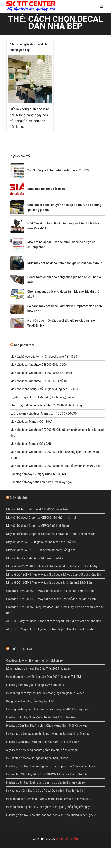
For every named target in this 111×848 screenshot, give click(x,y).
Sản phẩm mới (24, 345)
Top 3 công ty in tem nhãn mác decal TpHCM (58, 170)
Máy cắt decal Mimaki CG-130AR (31, 421)
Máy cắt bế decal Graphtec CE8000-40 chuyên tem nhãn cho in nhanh (50, 534)
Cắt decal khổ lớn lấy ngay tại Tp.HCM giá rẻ (34, 660)
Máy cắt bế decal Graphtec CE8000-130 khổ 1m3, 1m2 (41, 517)
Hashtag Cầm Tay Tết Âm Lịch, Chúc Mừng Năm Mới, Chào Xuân (47, 725)
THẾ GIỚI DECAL (21, 649)
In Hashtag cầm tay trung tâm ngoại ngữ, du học (37, 758)
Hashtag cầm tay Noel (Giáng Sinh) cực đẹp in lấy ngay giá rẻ (45, 782)
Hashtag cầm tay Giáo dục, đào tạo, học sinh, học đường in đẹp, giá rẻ (51, 815)
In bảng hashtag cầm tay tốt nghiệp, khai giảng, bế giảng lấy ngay (48, 807)
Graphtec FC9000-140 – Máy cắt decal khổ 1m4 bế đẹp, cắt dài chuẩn (51, 599)
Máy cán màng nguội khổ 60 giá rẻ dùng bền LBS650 (44, 389)
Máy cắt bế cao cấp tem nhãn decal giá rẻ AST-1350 (43, 356)
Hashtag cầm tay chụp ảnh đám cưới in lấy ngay (41, 482)
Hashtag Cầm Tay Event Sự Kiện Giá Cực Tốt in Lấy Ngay (42, 741)
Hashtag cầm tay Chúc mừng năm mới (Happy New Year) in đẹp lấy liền (52, 766)
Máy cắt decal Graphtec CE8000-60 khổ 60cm (39, 364)
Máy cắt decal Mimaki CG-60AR (30, 443)
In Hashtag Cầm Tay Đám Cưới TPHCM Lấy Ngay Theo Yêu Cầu (47, 774)
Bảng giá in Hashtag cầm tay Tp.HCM (30, 701)
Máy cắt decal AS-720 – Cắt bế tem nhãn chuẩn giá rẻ (40, 550)
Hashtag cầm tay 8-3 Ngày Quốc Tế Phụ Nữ (38, 474)
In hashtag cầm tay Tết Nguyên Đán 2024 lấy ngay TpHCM (43, 676)
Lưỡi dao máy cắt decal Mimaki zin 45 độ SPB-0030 (43, 413)
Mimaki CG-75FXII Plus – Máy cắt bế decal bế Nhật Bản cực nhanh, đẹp (52, 566)
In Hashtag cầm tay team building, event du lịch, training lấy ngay (47, 733)
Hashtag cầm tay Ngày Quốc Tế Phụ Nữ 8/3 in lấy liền (40, 717)
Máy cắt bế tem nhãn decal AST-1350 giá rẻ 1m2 (37, 509)
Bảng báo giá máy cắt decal (46, 189)
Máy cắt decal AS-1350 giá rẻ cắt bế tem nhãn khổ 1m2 (41, 542)
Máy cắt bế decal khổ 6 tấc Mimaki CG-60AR (34, 558)
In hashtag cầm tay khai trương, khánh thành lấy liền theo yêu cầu (48, 798)
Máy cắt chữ (18, 498)
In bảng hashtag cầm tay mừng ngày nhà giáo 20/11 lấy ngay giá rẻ (49, 709)
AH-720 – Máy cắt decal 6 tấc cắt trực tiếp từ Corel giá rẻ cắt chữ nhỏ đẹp (53, 621)
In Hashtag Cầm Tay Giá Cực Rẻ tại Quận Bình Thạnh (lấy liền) (45, 790)
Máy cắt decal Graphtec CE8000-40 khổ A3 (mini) (42, 372)
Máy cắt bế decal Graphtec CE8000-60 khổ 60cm (37, 525)
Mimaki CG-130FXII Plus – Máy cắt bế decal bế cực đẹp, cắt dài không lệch (54, 574)
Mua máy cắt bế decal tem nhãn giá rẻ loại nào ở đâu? (64, 263)
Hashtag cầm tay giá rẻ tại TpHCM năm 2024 (35, 685)
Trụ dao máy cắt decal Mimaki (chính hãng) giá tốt (42, 397)
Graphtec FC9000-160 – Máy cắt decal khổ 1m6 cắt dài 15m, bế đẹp (50, 590)
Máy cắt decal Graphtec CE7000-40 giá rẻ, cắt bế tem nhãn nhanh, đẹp (55, 465)
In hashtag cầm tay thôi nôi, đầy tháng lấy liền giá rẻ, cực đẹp (45, 693)
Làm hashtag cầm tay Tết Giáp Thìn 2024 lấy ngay (38, 668)
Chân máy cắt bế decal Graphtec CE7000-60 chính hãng (46, 405)
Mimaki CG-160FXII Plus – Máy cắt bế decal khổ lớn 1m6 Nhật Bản (49, 582)
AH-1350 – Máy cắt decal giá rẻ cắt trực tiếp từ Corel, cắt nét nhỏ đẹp (50, 629)
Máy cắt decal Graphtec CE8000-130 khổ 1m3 (39, 381)
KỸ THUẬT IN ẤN (67, 838)
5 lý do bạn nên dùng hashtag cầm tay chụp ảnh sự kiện (42, 750)
